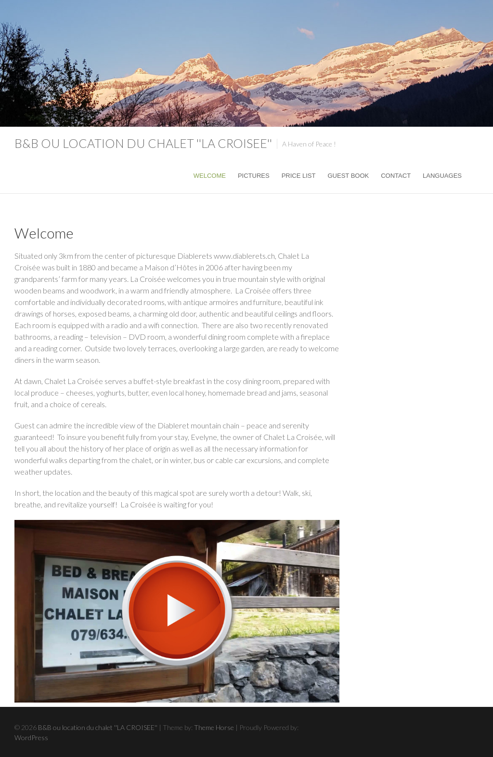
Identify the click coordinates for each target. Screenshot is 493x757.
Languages (442, 175)
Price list (299, 175)
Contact (396, 175)
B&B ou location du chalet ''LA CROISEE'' (143, 143)
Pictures (254, 175)
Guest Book (348, 175)
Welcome (210, 175)
